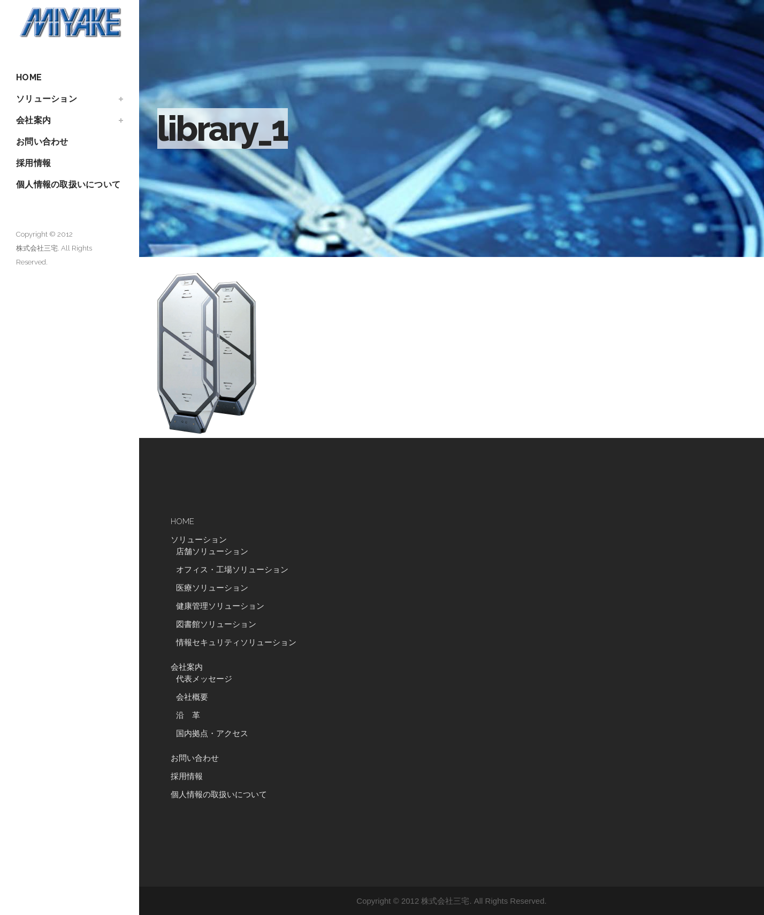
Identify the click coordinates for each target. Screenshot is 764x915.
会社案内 (187, 667)
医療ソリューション (212, 588)
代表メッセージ (204, 679)
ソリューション (199, 540)
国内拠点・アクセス (212, 733)
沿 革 (192, 715)
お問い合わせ (195, 758)
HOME (182, 521)
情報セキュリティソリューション (236, 642)
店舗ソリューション (212, 551)
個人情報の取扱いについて (219, 794)
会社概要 (192, 697)
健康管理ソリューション (220, 606)
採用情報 (187, 776)
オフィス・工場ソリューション (232, 569)
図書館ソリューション (216, 624)
